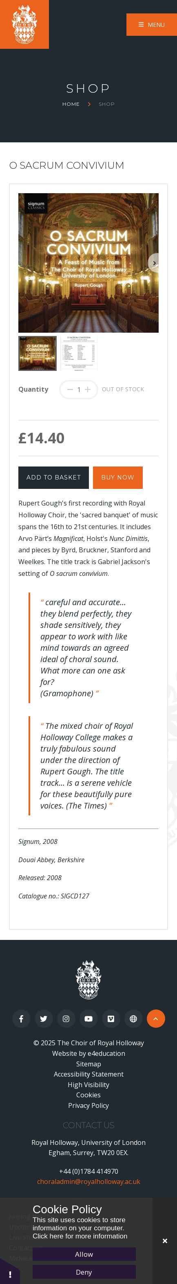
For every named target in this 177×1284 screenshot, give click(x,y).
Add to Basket (54, 477)
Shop (107, 104)
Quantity (33, 389)
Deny (84, 1272)
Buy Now (118, 477)
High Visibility (88, 1084)
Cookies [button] (88, 1094)
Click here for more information (80, 1236)
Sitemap (88, 1063)
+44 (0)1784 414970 (88, 1171)
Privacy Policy (88, 1105)
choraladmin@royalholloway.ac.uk (88, 1181)
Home (71, 104)
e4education (106, 1053)
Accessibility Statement (89, 1074)
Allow (84, 1254)
